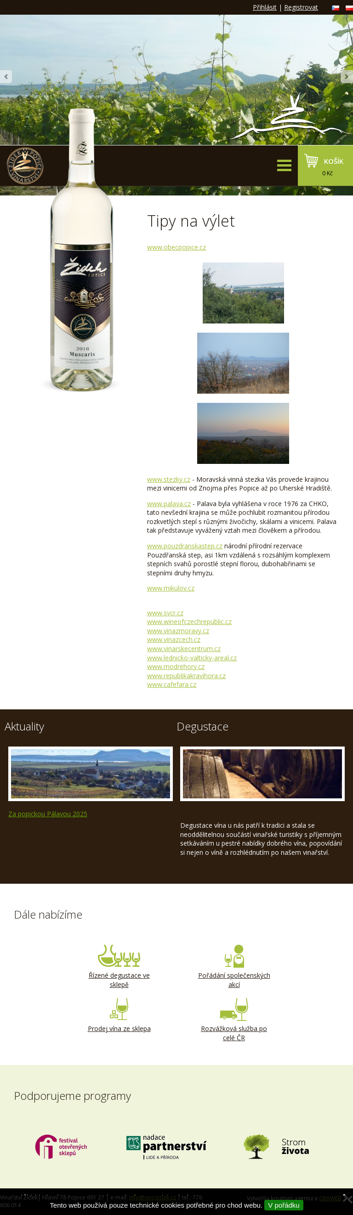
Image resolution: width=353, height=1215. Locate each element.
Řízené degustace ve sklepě (119, 967)
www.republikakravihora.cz (186, 675)
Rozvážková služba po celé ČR (234, 1020)
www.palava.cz (169, 503)
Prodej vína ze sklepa (119, 1015)
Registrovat (301, 7)
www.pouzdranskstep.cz (184, 545)
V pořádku (283, 1205)
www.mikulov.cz (170, 588)
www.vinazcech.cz (173, 639)
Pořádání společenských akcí (234, 967)
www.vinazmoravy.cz (178, 630)
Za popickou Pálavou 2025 (47, 813)
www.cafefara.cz (171, 684)
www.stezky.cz (168, 479)
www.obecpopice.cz (176, 247)
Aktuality (24, 726)
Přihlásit (265, 7)
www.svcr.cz (165, 612)
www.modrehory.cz (176, 666)
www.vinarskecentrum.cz (184, 648)
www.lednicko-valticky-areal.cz (192, 657)
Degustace (202, 726)
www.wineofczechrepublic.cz (189, 621)
